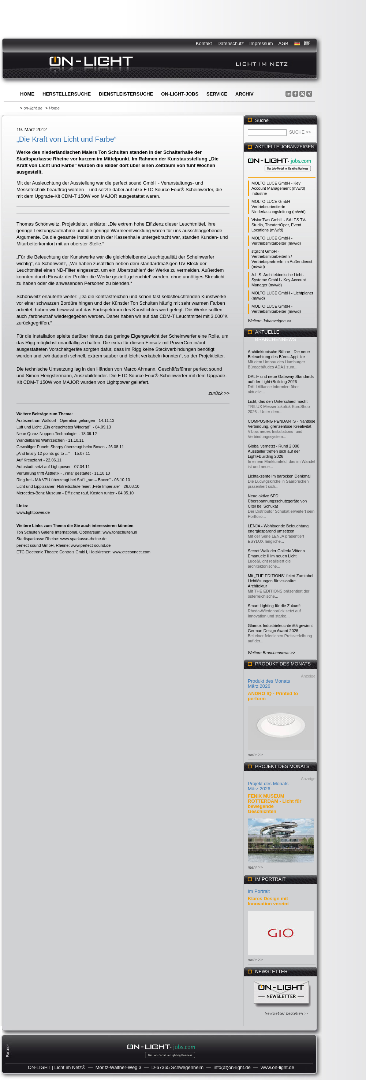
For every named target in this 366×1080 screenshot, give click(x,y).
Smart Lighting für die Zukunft (274, 606)
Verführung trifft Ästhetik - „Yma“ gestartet (53, 473)
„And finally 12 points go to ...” (43, 453)
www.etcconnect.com (131, 552)
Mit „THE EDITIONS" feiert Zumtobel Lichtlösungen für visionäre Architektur (280, 581)
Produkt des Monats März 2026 (269, 683)
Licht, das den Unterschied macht (277, 401)
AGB (283, 43)
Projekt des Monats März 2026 (268, 786)
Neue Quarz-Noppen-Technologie (47, 433)
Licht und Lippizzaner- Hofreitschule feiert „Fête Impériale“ (68, 486)
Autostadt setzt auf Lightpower (43, 466)
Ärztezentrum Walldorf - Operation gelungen (55, 420)
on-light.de (32, 108)
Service (216, 94)
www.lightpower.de (33, 512)
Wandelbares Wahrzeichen (40, 440)
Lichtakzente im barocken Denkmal (279, 476)
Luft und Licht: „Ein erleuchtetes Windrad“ (54, 427)
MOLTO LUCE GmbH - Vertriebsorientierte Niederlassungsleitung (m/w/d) (278, 206)
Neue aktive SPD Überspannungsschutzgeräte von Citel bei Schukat (277, 501)
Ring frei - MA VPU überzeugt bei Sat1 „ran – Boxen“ (63, 480)
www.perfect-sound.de (91, 545)
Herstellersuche (66, 94)
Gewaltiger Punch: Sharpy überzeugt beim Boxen (60, 447)
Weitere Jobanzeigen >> (269, 321)
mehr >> (255, 754)
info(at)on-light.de (232, 1067)
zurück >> (219, 393)
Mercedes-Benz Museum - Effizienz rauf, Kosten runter (65, 493)
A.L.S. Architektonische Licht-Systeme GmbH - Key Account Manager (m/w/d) (278, 279)
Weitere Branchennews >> (271, 652)
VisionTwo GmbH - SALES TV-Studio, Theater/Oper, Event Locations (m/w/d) (278, 225)
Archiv (244, 94)
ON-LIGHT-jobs (179, 94)
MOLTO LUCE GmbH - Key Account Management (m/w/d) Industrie (278, 188)
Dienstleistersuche (126, 94)
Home (27, 94)
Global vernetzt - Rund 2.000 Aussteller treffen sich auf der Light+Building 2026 (274, 451)
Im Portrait (259, 891)
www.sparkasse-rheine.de (83, 539)
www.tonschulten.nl (119, 532)
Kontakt (204, 43)
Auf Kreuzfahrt (29, 460)
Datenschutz (230, 43)
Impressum (261, 43)
